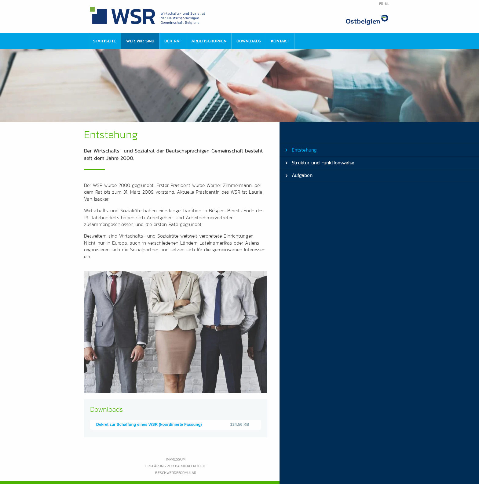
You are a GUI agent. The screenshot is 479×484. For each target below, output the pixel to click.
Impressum (175, 459)
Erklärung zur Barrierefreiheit (175, 465)
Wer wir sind (140, 41)
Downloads (248, 41)
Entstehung (304, 149)
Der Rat (172, 41)
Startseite (104, 41)
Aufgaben (302, 175)
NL (387, 3)
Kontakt (280, 41)
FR (381, 3)
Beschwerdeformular (175, 472)
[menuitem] (104, 41)
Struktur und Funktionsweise (323, 162)
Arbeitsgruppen (208, 41)
